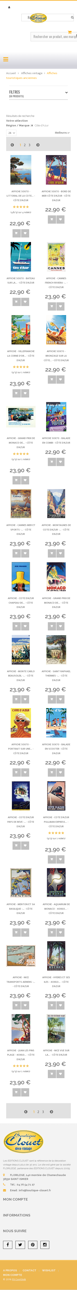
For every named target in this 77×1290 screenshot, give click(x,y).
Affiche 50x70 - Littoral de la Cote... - (21, 196)
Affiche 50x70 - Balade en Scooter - (56, 749)
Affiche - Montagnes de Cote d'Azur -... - (56, 529)
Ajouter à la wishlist (25, 233)
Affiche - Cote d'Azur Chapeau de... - (21, 602)
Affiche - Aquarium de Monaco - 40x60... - (56, 908)
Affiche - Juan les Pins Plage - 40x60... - (20, 1055)
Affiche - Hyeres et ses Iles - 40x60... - (56, 982)
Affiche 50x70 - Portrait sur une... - (20, 749)
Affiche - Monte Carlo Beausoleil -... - (21, 675)
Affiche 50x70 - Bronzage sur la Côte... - (56, 355)
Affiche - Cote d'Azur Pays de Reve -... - (20, 821)
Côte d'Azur (41, 125)
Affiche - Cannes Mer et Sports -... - (20, 529)
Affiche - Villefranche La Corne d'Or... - (20, 355)
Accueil (11, 73)
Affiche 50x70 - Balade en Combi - (56, 440)
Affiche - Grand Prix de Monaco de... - (21, 442)
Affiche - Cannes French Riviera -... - (56, 283)
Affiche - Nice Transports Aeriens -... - (20, 982)
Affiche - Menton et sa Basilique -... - (21, 908)
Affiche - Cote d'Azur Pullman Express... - (56, 821)
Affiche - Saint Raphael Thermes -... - (56, 675)
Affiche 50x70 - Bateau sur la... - (21, 280)
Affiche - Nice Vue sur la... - (56, 1052)
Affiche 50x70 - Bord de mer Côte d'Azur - (56, 196)
